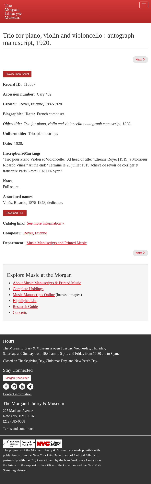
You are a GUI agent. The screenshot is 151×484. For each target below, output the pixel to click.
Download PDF (15, 213)
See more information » (45, 223)
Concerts (20, 312)
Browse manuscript (17, 74)
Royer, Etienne (35, 233)
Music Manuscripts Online (34, 295)
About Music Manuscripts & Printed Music (47, 283)
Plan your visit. (29, 26)
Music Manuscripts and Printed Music (57, 243)
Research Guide (25, 306)
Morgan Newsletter (17, 378)
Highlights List (25, 300)
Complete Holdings (28, 289)
